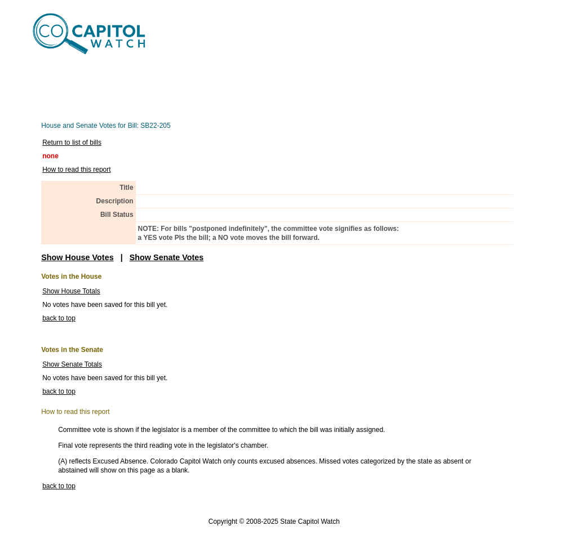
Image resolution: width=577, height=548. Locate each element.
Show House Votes (77, 257)
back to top (59, 318)
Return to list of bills (71, 142)
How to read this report (76, 169)
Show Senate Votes (167, 257)
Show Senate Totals (72, 364)
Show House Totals (71, 291)
